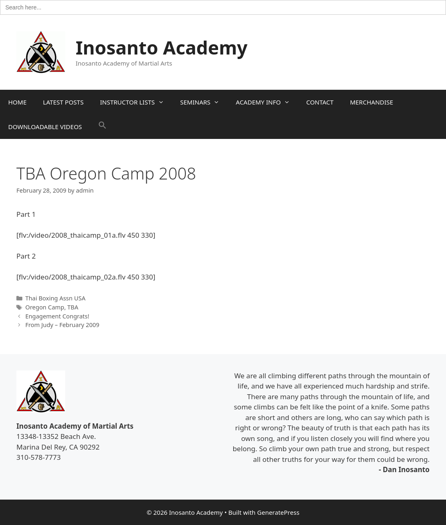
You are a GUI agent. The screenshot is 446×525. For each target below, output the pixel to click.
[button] (102, 126)
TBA (72, 307)
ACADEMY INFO (267, 102)
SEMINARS (204, 102)
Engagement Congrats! (57, 316)
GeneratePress (278, 512)
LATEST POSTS (63, 102)
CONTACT (320, 102)
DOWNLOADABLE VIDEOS (45, 127)
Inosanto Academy (162, 47)
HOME (17, 102)
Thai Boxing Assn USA (55, 298)
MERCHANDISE (371, 102)
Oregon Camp (44, 307)
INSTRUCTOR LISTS (136, 102)
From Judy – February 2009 (62, 325)
